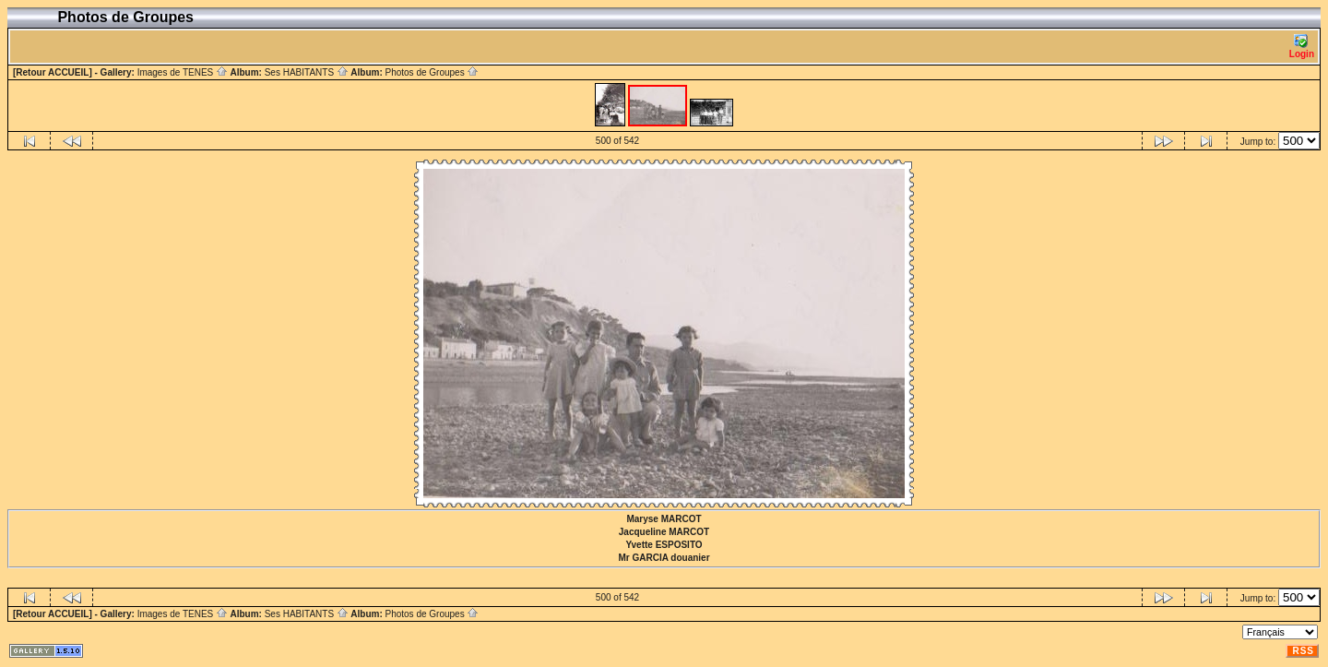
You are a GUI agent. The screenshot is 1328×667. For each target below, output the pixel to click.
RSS (1303, 651)
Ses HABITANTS (307, 72)
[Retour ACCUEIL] (52, 72)
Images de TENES (182, 72)
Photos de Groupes (432, 72)
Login (1301, 46)
